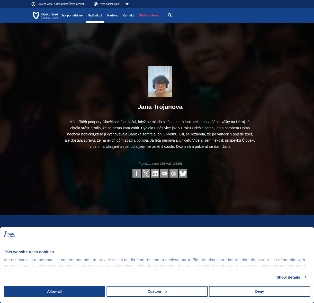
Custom (157, 291)
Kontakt (128, 15)
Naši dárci (95, 15)
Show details (288, 277)
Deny (259, 291)
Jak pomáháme (72, 15)
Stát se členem (150, 15)
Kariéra (112, 15)
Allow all (54, 291)
